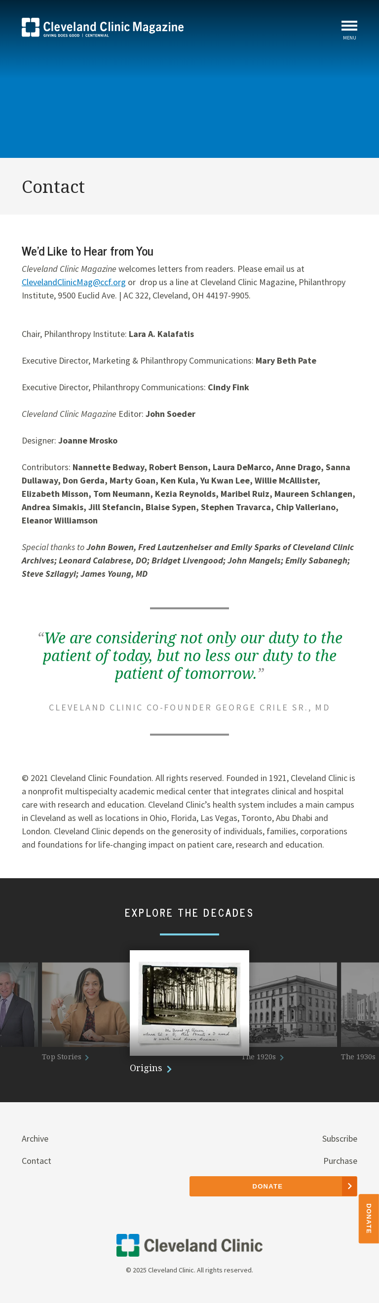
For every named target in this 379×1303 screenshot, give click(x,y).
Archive (35, 1138)
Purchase (340, 1160)
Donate (369, 1218)
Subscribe (339, 1138)
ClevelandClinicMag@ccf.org (74, 282)
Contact (36, 1160)
